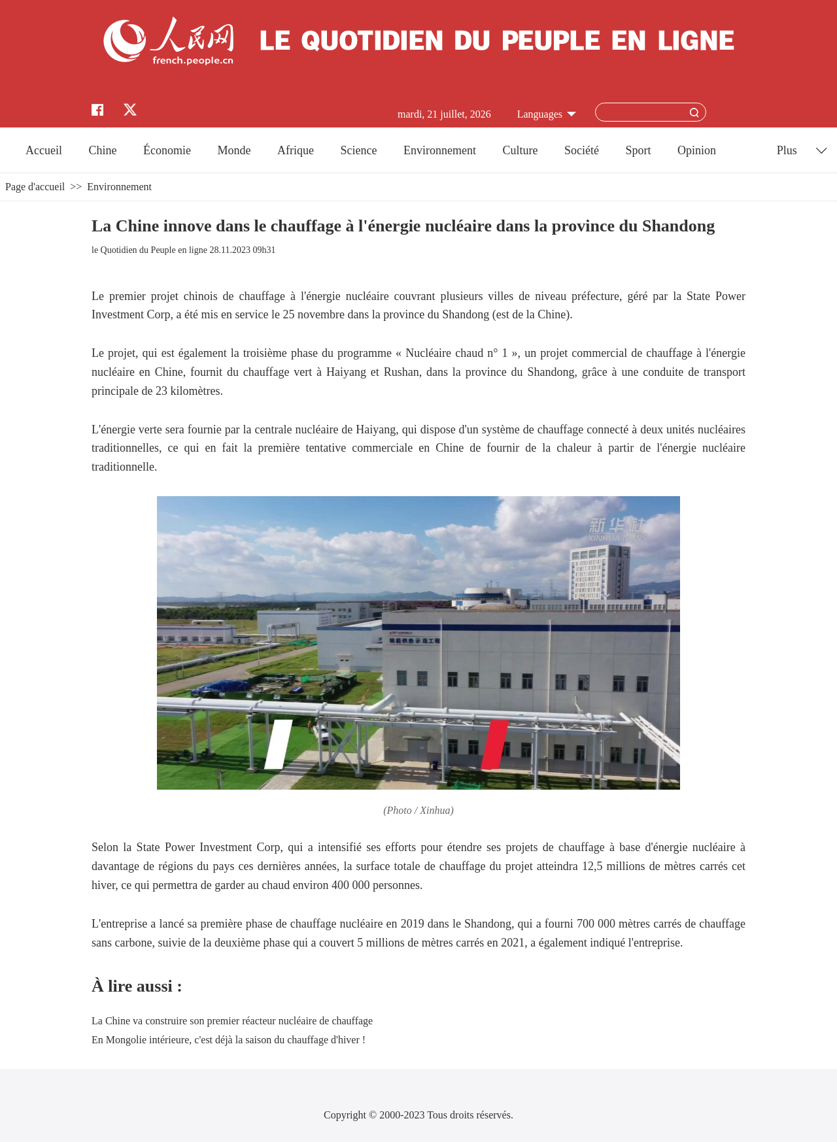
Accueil (44, 150)
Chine (103, 150)
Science (358, 150)
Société (581, 150)
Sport (638, 150)
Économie (167, 150)
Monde (234, 150)
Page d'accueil (35, 186)
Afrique (295, 150)
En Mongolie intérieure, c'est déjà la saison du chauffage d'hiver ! (229, 1039)
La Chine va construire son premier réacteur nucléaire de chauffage (232, 1020)
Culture (520, 150)
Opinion (696, 150)
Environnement (439, 150)
